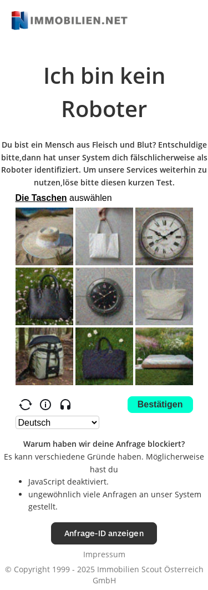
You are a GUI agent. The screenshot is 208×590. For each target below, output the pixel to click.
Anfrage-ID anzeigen (104, 533)
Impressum (104, 554)
